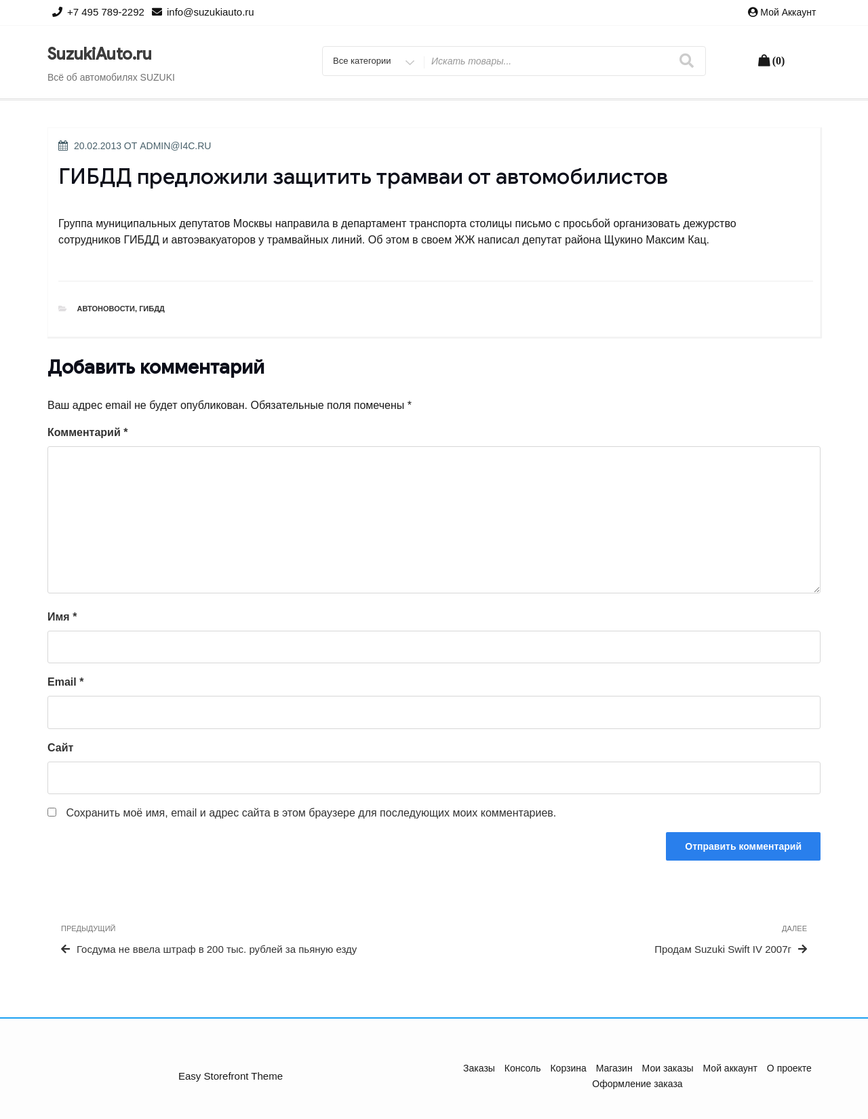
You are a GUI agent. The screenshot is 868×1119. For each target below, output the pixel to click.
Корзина (568, 1068)
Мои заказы (668, 1068)
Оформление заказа (637, 1083)
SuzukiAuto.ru (99, 54)
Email (65, 682)
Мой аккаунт (788, 12)
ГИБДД (152, 309)
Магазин (614, 1068)
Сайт (60, 747)
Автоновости (106, 309)
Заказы (479, 1068)
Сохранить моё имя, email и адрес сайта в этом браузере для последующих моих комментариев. (311, 813)
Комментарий (87, 432)
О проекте (789, 1068)
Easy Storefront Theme (230, 1076)
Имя (62, 617)
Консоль (523, 1068)
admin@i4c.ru (175, 145)
